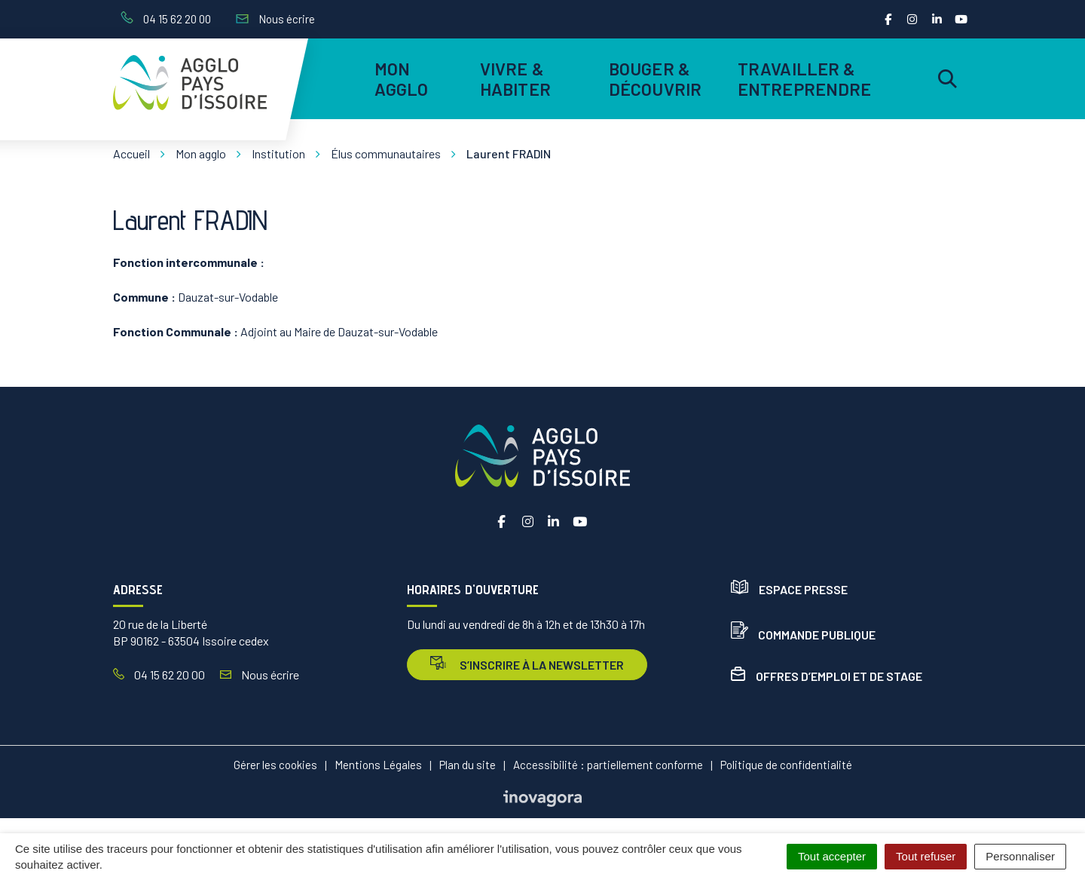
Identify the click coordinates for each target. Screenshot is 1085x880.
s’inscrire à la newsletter (527, 664)
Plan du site (467, 764)
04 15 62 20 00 (159, 674)
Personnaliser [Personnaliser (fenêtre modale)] (1020, 856)
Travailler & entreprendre (802, 78)
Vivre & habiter (515, 78)
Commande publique (803, 634)
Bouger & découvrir (655, 78)
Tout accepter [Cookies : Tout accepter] (832, 856)
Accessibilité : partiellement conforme (608, 764)
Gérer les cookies (275, 764)
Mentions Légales (378, 764)
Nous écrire (259, 674)
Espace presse (789, 589)
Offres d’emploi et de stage (826, 676)
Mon (401, 78)
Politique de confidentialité (786, 764)
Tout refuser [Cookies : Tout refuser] (925, 856)
